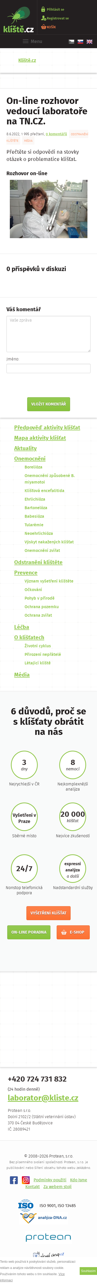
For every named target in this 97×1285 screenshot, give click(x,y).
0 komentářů (56, 134)
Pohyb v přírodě (40, 598)
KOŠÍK (51, 27)
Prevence (26, 573)
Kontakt (32, 1187)
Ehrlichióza (35, 499)
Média (28, 140)
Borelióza (33, 467)
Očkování (33, 590)
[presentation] (43, 387)
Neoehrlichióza (39, 533)
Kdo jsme (78, 1180)
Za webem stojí (57, 1187)
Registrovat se (58, 18)
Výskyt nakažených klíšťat (49, 542)
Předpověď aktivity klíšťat (47, 428)
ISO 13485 (67, 1206)
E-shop (72, 932)
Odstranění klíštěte (38, 562)
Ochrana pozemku (42, 607)
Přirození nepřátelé (43, 654)
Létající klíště (38, 663)
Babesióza (34, 516)
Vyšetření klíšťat (48, 913)
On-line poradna (28, 932)
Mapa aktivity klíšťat (40, 438)
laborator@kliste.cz (43, 1098)
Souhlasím (88, 1271)
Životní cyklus (38, 646)
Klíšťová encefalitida (44, 491)
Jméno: (12, 359)
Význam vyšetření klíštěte (49, 581)
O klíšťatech (29, 638)
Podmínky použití (50, 1180)
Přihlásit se (55, 9)
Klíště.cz (27, 60)
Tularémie (34, 525)
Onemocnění (30, 459)
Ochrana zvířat (38, 615)
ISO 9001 (48, 1206)
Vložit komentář (48, 404)
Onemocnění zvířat (42, 551)
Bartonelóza (36, 508)
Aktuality (25, 448)
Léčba (21, 627)
